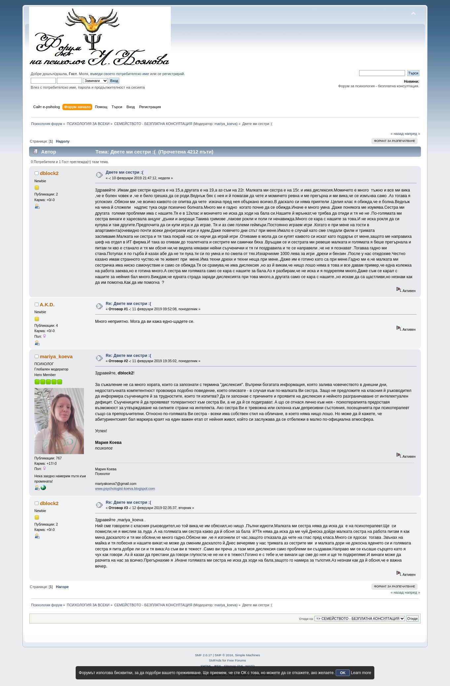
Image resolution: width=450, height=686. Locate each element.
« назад (397, 134)
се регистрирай (171, 74)
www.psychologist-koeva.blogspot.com (125, 489)
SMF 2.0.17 (203, 655)
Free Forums (236, 660)
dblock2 (49, 173)
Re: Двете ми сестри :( (128, 303)
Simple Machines (247, 655)
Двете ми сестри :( (124, 172)
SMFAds (215, 660)
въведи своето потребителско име (119, 74)
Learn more (361, 672)
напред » (412, 134)
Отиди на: (306, 619)
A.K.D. (47, 304)
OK (343, 673)
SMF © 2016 (224, 655)
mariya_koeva (225, 124)
